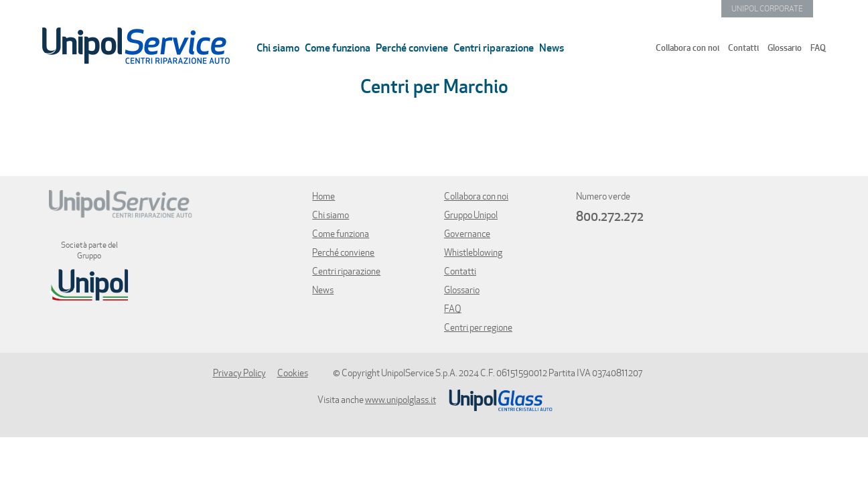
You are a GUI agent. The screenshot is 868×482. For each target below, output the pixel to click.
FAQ (818, 48)
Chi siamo (278, 47)
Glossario (785, 48)
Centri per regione (478, 327)
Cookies (292, 373)
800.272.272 (610, 216)
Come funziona (337, 47)
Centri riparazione (493, 47)
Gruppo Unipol (471, 215)
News (551, 47)
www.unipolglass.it (400, 400)
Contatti (743, 48)
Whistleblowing (473, 252)
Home (323, 196)
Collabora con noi (687, 48)
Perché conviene (412, 47)
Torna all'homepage (132, 45)
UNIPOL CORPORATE (767, 8)
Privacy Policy (239, 373)
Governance (467, 234)
